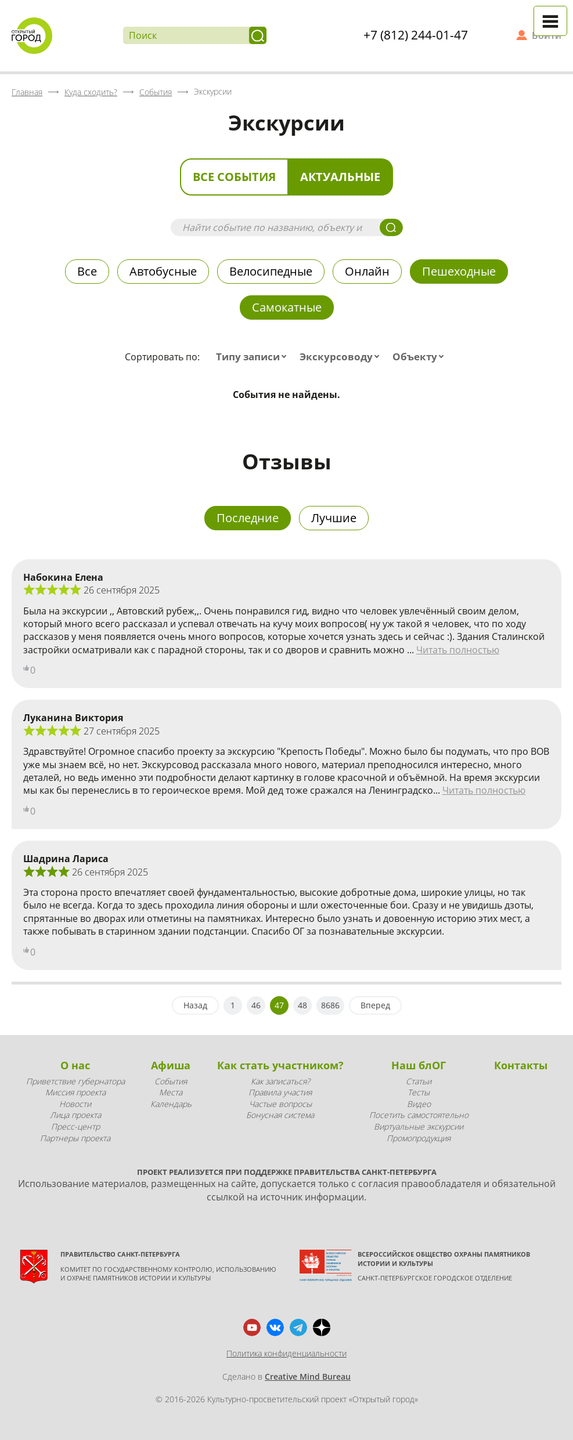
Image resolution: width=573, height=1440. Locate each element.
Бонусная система (280, 1114)
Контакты (520, 1065)
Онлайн (367, 271)
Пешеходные (459, 271)
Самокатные (287, 307)
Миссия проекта (75, 1092)
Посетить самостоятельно (419, 1114)
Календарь (171, 1103)
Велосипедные (270, 271)
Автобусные (163, 271)
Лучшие (333, 518)
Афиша (170, 1065)
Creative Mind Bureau (308, 1376)
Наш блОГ (418, 1065)
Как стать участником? (280, 1065)
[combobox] (253, 357)
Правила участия (280, 1092)
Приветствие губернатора (75, 1081)
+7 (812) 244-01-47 (415, 35)
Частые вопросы (280, 1103)
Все (87, 271)
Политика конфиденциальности (286, 1353)
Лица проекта (75, 1114)
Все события (234, 176)
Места (170, 1092)
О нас (75, 1065)
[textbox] (253, 357)
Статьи (418, 1081)
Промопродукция (419, 1138)
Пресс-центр (75, 1126)
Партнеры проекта (75, 1138)
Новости (75, 1103)
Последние (248, 518)
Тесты (419, 1092)
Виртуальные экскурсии (418, 1126)
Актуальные (340, 176)
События (170, 1081)
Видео (419, 1103)
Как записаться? (280, 1081)
